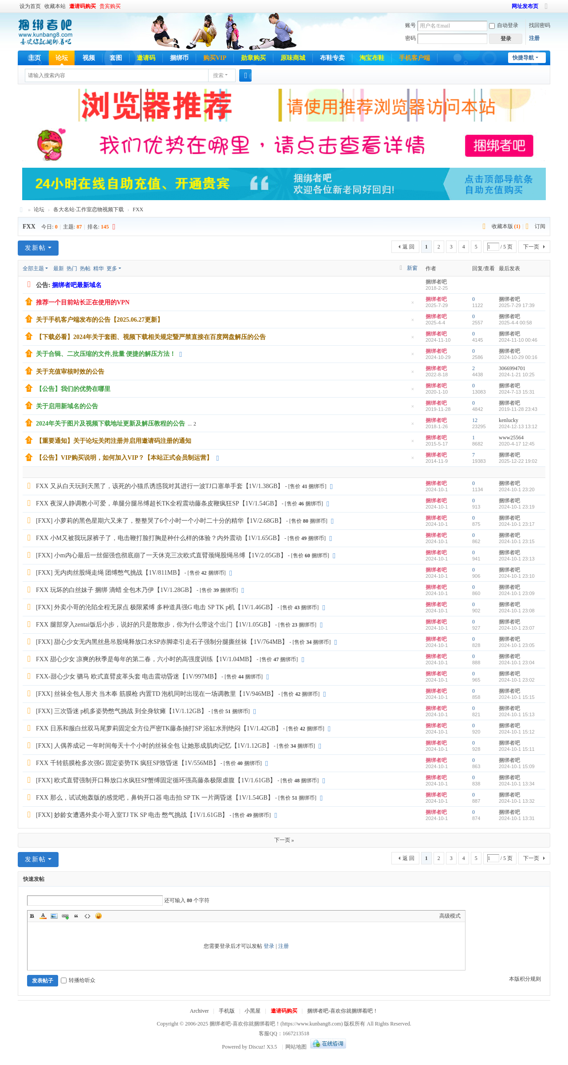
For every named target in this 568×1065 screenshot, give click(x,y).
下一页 (531, 247)
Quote (76, 915)
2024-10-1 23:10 (517, 576)
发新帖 (35, 248)
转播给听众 (78, 980)
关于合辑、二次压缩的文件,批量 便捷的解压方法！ (106, 354)
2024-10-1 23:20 (517, 489)
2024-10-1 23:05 (517, 645)
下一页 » (284, 840)
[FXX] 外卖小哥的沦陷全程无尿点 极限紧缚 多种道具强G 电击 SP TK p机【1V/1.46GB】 (156, 607)
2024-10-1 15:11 (517, 749)
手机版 (227, 1011)
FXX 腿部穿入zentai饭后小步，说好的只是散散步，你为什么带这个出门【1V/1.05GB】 (155, 624)
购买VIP (214, 58)
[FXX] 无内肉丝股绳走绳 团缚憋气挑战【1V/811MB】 (109, 572)
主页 (34, 58)
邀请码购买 (82, 6)
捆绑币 (179, 58)
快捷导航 (523, 58)
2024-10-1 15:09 (517, 766)
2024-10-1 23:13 (517, 558)
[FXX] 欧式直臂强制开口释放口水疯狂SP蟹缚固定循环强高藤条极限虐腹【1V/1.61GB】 (156, 780)
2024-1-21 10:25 (517, 374)
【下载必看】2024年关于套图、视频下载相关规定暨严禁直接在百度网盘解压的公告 (151, 337)
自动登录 (503, 25)
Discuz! (256, 1047)
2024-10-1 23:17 (517, 524)
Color (43, 915)
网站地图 (296, 1047)
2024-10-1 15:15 (517, 697)
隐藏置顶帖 (412, 322)
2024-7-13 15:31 (517, 391)
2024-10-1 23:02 (517, 679)
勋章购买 (253, 58)
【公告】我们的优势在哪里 (73, 389)
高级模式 (450, 916)
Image (54, 915)
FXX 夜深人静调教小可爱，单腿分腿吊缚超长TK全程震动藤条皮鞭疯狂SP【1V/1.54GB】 (158, 503)
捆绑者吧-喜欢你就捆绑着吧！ (342, 1011)
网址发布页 (525, 6)
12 (474, 420)
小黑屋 (252, 1011)
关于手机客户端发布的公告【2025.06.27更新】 (99, 319)
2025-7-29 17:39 (517, 305)
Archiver (199, 1011)
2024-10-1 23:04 (517, 662)
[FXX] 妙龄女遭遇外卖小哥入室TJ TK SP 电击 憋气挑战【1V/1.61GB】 (132, 815)
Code (87, 915)
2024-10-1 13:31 (517, 818)
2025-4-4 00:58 (515, 322)
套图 (116, 58)
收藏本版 (506, 226)
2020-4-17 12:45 (517, 443)
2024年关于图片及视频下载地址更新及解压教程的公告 (110, 423)
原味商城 (292, 58)
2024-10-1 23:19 (517, 506)
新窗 (412, 268)
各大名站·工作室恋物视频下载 (88, 209)
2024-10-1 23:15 (517, 541)
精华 (98, 268)
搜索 (218, 75)
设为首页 (30, 6)
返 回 (408, 247)
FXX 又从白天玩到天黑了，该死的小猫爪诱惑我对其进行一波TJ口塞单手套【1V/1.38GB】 (160, 486)
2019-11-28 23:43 (518, 409)
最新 (58, 268)
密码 (410, 38)
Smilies (98, 915)
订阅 (540, 226)
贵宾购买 (110, 6)
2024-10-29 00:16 (518, 357)
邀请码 (146, 58)
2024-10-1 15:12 (517, 731)
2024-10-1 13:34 (517, 783)
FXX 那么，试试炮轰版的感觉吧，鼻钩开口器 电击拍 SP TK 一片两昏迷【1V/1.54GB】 (155, 797)
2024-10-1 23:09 (517, 593)
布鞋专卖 (332, 58)
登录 (269, 946)
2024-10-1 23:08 (517, 610)
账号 (410, 25)
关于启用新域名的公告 (67, 406)
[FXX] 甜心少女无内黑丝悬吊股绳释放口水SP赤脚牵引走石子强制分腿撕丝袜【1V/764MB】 (162, 642)
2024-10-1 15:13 (517, 714)
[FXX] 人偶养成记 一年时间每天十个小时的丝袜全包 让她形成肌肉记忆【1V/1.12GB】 (154, 745)
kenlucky (508, 420)
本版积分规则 (525, 979)
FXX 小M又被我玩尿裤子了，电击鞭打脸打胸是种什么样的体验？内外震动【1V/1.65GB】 (159, 538)
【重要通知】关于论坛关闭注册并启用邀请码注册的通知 (113, 441)
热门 (72, 268)
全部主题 (33, 268)
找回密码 (539, 25)
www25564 (511, 437)
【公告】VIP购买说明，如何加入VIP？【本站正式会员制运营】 (124, 457)
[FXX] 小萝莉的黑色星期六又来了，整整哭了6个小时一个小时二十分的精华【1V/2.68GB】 (160, 520)
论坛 (61, 58)
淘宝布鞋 (371, 58)
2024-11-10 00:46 (518, 340)
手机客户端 (414, 58)
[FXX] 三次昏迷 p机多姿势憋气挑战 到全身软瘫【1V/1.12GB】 (121, 711)
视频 (89, 58)
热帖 (85, 268)
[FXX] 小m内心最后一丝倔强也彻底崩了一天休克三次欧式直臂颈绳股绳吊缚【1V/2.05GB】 (161, 555)
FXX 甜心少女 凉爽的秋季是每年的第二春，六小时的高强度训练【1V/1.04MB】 (145, 659)
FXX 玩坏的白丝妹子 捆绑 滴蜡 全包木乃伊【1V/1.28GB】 (115, 590)
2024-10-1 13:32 (517, 801)
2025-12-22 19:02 (518, 461)
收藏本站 (55, 6)
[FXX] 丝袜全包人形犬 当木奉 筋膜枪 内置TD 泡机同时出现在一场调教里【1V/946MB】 (156, 693)
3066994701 (512, 368)
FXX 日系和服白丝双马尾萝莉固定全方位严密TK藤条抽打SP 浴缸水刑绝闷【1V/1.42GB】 (159, 728)
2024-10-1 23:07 (517, 628)
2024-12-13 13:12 (518, 426)
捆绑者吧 (21, 209)
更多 (111, 268)
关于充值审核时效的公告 (70, 371)
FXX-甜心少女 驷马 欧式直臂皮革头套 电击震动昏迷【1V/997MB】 (128, 676)
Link (65, 915)
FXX (138, 209)
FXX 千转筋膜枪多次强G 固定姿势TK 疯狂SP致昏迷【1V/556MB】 (127, 763)
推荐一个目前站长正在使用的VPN (83, 302)
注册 (534, 38)
